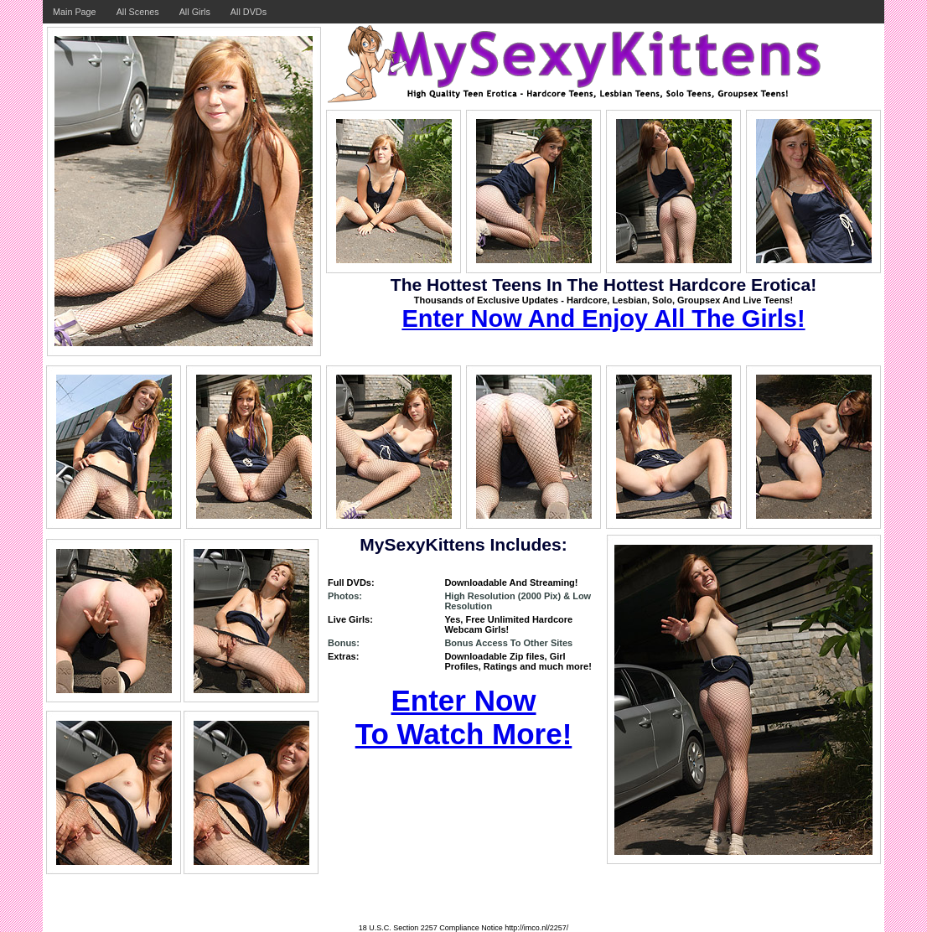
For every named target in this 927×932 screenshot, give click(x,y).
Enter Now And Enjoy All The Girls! (603, 318)
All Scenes (138, 12)
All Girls (194, 12)
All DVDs (248, 12)
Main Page (74, 12)
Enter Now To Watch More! (463, 717)
